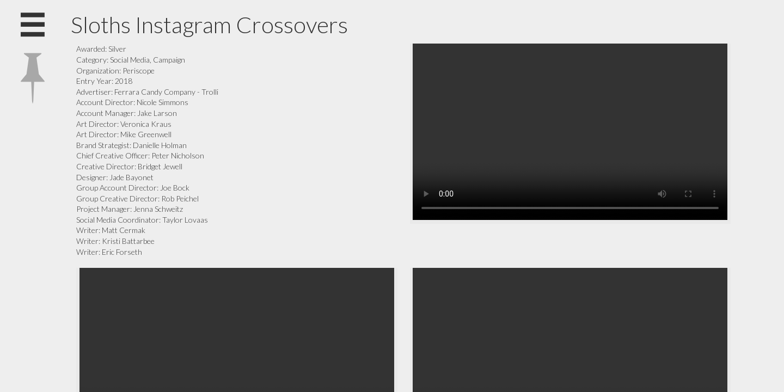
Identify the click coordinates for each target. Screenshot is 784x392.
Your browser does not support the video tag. (570, 132)
